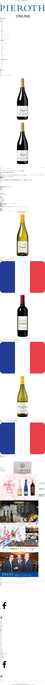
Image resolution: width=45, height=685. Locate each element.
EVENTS (1, 69)
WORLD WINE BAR (2, 70)
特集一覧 (1, 651)
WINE (0, 20)
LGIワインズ (2, 188)
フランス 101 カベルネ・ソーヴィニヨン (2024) (8, 339)
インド (0, 636)
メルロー (3, 197)
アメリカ (1, 634)
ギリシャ (1, 647)
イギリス (1, 645)
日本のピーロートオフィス (3, 652)
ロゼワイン (1, 624)
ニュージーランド (2, 641)
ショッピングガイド (3, 655)
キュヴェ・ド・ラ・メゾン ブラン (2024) (7, 420)
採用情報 (2, 657)
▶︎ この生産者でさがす (2, 457)
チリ (0, 640)
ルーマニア (1, 643)
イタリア (1, 633)
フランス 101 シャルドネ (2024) (6, 259)
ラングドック (9, 168)
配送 (1, 653)
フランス (1, 168)
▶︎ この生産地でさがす (2, 470)
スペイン (1, 639)
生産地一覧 (1, 629)
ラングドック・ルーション (5, 168)
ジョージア (1, 646)
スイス (0, 638)
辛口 (11, 168)
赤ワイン (2, 196)
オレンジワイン (1, 625)
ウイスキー (1, 627)
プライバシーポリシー (3, 658)
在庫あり (22, 181)
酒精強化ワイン (1, 626)
